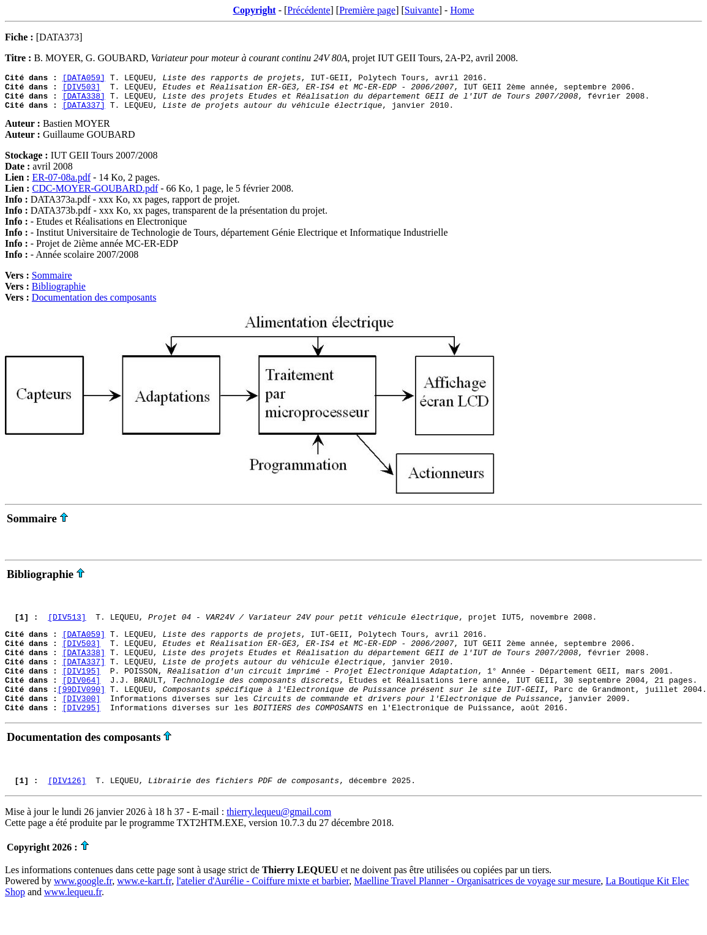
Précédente (308, 10)
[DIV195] (81, 688)
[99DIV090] (81, 710)
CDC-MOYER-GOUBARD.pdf (95, 195)
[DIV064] (81, 699)
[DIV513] (67, 625)
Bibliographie (59, 293)
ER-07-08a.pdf (61, 184)
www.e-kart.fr (144, 908)
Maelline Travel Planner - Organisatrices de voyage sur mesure (477, 908)
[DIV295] (81, 732)
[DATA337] (83, 112)
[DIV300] (81, 721)
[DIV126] (67, 807)
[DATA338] (83, 101)
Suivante (422, 10)
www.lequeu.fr (73, 919)
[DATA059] (83, 78)
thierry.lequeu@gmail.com (278, 839)
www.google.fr (83, 908)
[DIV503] (81, 90)
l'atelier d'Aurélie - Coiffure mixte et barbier (262, 908)
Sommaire (52, 282)
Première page (367, 10)
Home (462, 10)
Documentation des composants (94, 304)
